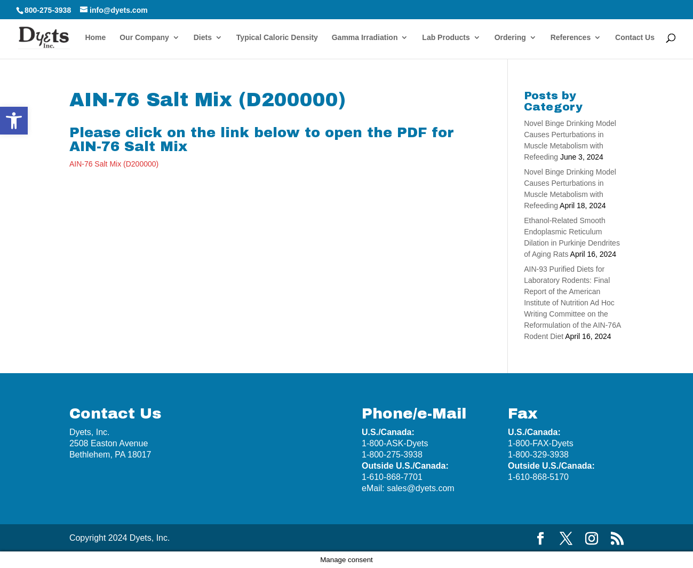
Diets (203, 38)
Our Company (144, 38)
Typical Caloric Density (277, 38)
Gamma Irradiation (365, 38)
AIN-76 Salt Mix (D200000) (113, 164)
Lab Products (445, 38)
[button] (14, 121)
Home (95, 38)
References (571, 38)
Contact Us (635, 38)
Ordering (510, 38)
